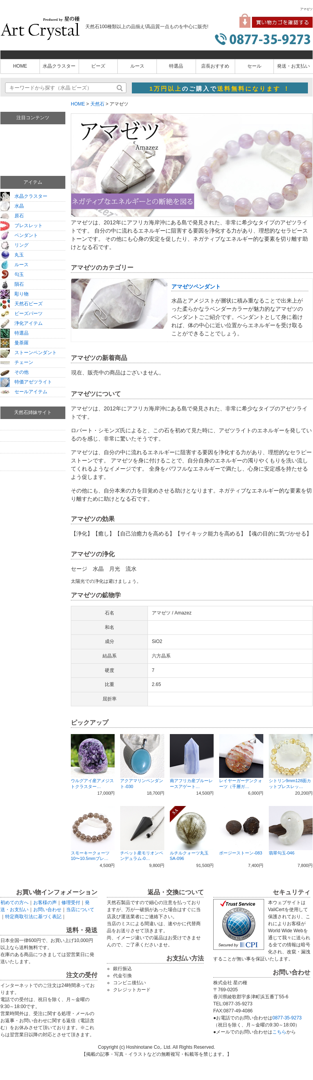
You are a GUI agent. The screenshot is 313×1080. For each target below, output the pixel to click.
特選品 (176, 66)
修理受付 (70, 902)
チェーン (16, 362)
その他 (14, 372)
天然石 (97, 104)
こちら (279, 1032)
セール (254, 66)
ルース (137, 66)
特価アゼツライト (26, 382)
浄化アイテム (21, 323)
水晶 (12, 206)
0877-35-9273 (287, 1018)
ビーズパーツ (21, 313)
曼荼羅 (14, 343)
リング (14, 245)
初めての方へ (14, 902)
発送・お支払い (293, 66)
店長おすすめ (215, 66)
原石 (12, 216)
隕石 (12, 284)
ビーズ (98, 66)
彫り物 (14, 294)
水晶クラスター (59, 66)
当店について (80, 909)
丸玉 (12, 255)
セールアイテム (23, 391)
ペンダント (19, 235)
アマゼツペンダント (196, 286)
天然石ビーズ (21, 303)
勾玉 (12, 274)
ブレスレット (21, 225)
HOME (20, 66)
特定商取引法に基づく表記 (33, 916)
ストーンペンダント (28, 352)
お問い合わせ (47, 909)
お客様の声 (45, 902)
